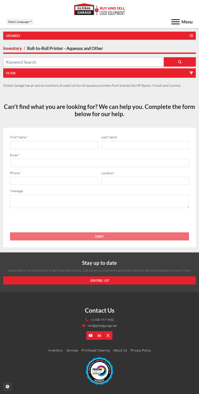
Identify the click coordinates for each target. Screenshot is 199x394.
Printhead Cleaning (95, 350)
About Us (120, 350)
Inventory (55, 350)
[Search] (83, 62)
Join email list (99, 280)
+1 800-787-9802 (102, 319)
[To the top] (7, 386)
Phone (16, 173)
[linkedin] (99, 335)
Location (107, 173)
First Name (19, 137)
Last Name (109, 137)
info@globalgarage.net (102, 325)
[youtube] (90, 335)
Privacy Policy (141, 350)
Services (72, 350)
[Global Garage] (99, 370)
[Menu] (175, 21)
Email (15, 155)
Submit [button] (99, 236)
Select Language (18, 21)
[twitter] (108, 335)
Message (16, 191)
